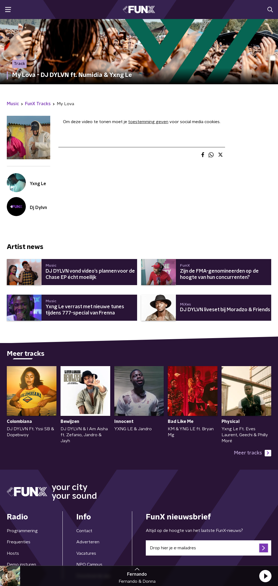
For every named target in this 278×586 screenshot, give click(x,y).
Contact (84, 531)
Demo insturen (21, 564)
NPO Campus (89, 564)
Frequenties (18, 542)
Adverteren (87, 542)
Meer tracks (252, 453)
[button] (265, 576)
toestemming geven (148, 122)
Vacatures (86, 553)
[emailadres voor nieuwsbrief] (208, 548)
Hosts (13, 553)
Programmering (22, 531)
